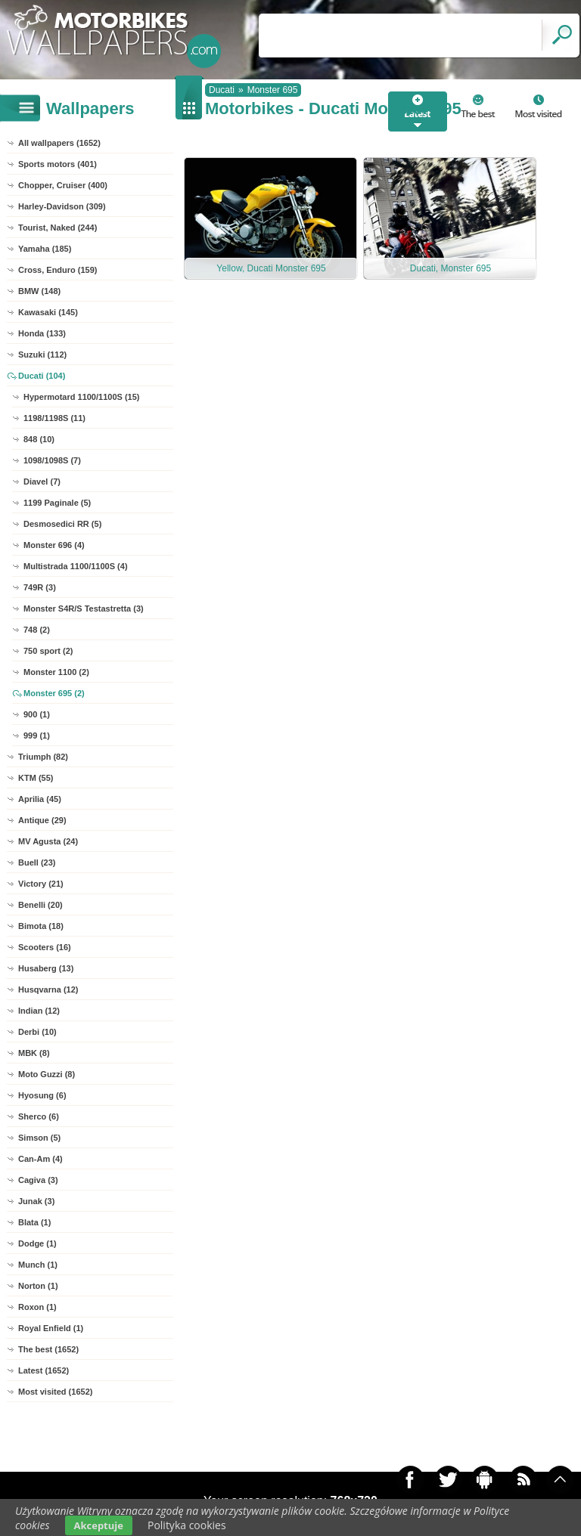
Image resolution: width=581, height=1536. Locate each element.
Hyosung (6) (42, 1095)
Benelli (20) (40, 904)
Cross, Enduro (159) (58, 269)
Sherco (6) (38, 1116)
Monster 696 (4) (54, 545)
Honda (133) (42, 333)
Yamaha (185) (44, 248)
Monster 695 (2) (54, 693)
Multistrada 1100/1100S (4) (75, 566)
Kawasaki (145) (48, 312)
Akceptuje (98, 1525)
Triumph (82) (43, 756)
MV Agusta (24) (48, 841)
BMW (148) (39, 291)
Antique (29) (42, 820)
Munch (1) (37, 1264)
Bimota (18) (41, 926)
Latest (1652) (43, 1370)
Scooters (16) (44, 947)
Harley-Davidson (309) (62, 206)
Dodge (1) (37, 1243)
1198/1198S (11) (54, 418)
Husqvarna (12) (48, 989)
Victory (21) (41, 883)
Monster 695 (272, 90)
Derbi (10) (37, 1031)
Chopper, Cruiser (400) (62, 185)
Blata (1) (34, 1222)
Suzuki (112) (42, 354)
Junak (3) (36, 1201)
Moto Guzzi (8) (46, 1074)
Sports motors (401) (57, 164)
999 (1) (36, 735)
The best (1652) (48, 1349)
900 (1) (36, 714)
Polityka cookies (187, 1525)
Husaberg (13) (45, 968)
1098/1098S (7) (52, 460)
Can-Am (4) (40, 1158)
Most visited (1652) (55, 1391)
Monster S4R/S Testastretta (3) (83, 608)
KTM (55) (35, 777)
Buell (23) (37, 862)
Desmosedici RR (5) (62, 523)
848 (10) (38, 439)
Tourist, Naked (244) (57, 227)
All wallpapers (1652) (59, 142)
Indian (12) (39, 1010)
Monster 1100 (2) (56, 672)
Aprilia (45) (39, 799)
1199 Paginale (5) (57, 502)
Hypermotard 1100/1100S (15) (81, 396)
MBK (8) (34, 1053)
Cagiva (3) (38, 1180)
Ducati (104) (41, 375)
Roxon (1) (37, 1306)
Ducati (222, 90)
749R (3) (39, 587)
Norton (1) (38, 1285)
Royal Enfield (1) (50, 1328)
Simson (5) (39, 1137)
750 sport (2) (48, 650)
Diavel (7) (42, 481)
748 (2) (36, 629)
